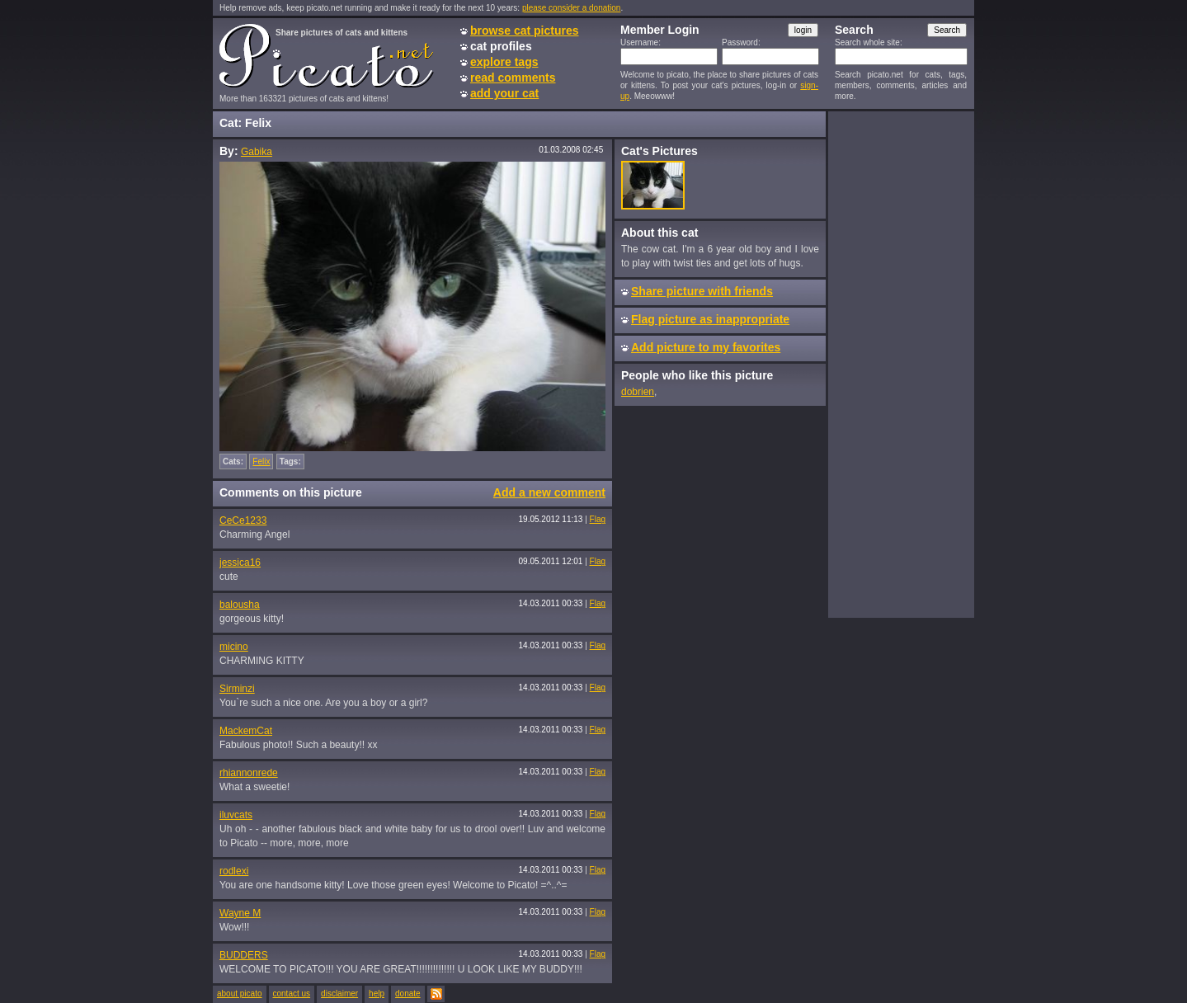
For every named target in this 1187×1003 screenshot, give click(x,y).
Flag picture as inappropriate (710, 319)
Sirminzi (237, 689)
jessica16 (240, 562)
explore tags (504, 61)
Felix (261, 461)
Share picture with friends (702, 291)
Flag (597, 519)
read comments (512, 77)
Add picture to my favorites (705, 347)
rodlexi (233, 871)
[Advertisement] (901, 363)
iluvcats (235, 815)
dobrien (637, 392)
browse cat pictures (524, 30)
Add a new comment (549, 492)
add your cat (504, 93)
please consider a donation (571, 7)
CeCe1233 (242, 520)
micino (233, 646)
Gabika (256, 152)
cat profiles (501, 46)
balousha (239, 604)
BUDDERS (243, 955)
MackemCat (245, 731)
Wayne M (240, 913)
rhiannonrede (248, 773)
